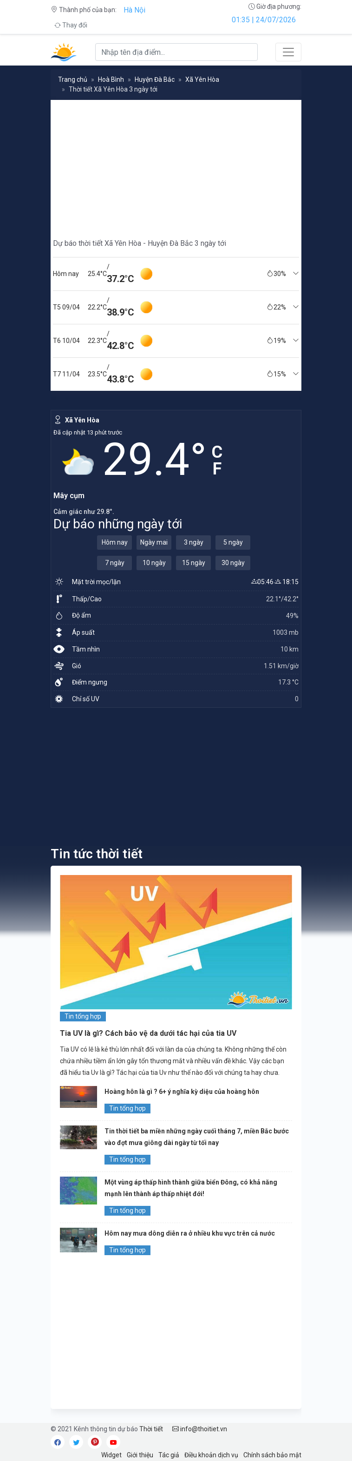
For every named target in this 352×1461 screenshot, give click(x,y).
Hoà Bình (111, 79)
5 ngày (233, 542)
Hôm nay (115, 542)
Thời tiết (151, 1429)
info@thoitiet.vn (199, 1429)
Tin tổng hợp (83, 1016)
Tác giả (168, 1455)
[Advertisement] (176, 165)
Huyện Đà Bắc (155, 79)
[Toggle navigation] (288, 52)
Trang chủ (72, 79)
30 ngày (233, 562)
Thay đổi (70, 25)
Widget (111, 1455)
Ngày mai (154, 542)
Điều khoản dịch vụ (211, 1455)
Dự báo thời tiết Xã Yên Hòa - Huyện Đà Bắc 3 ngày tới (139, 243)
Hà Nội (134, 10)
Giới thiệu (140, 1455)
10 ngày (154, 562)
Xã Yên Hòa (202, 79)
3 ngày (193, 542)
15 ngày (193, 562)
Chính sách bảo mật (272, 1455)
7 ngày (114, 562)
